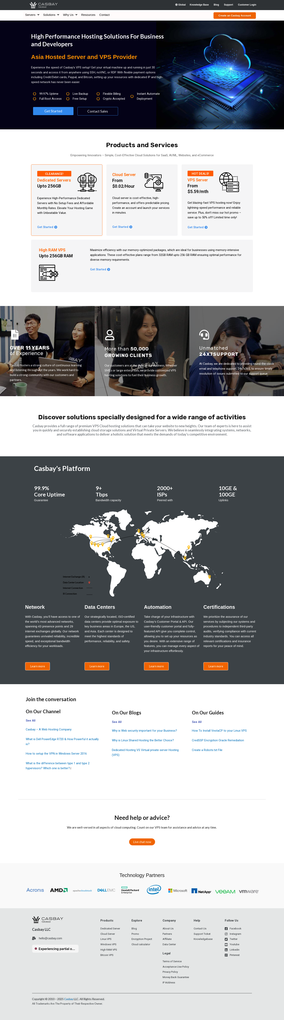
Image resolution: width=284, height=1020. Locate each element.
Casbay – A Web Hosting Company (48, 729)
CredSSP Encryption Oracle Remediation (218, 740)
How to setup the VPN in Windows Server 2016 (56, 753)
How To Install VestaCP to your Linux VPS (219, 730)
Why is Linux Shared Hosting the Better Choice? (143, 740)
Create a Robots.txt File (207, 750)
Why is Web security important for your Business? (144, 730)
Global (180, 4)
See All (30, 720)
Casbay (68, 999)
